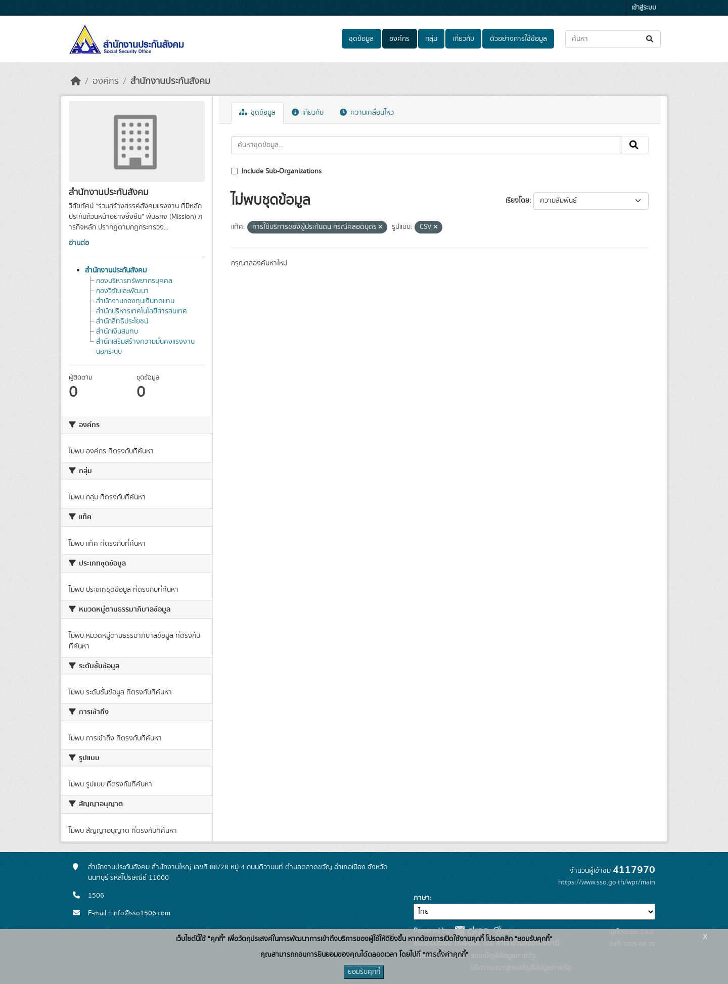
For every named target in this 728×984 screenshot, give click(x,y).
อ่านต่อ (79, 243)
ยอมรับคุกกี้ (364, 972)
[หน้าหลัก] (76, 81)
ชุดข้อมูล (361, 39)
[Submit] (650, 39)
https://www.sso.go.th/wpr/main (606, 882)
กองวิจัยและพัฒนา (122, 291)
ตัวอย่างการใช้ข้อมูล (518, 39)
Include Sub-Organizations (276, 171)
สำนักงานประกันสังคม (170, 81)
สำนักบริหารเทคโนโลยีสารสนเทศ (141, 311)
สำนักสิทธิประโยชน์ (122, 321)
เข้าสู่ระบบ (643, 8)
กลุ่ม (431, 39)
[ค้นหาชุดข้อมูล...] (613, 39)
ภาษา (422, 898)
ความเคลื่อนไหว (367, 113)
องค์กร (399, 39)
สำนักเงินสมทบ (117, 331)
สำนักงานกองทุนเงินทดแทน (135, 301)
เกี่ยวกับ (463, 39)
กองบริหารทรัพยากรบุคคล (134, 281)
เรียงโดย (517, 201)
